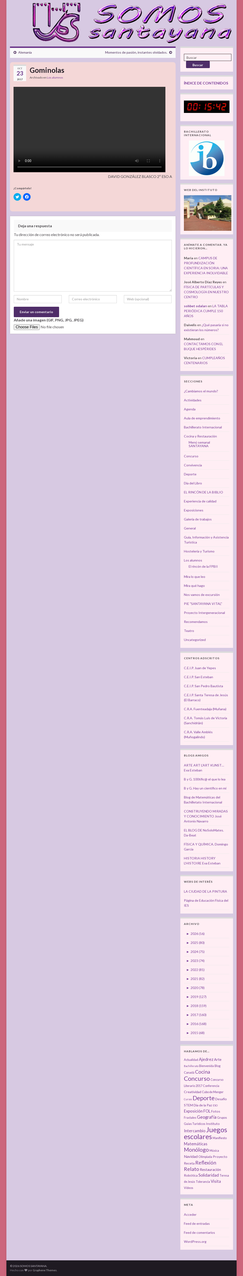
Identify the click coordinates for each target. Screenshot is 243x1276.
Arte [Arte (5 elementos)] (217, 1059)
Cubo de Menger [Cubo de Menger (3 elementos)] (213, 1092)
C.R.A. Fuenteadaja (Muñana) (205, 709)
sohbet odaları (195, 306)
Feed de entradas (197, 1223)
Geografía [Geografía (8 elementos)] (206, 1117)
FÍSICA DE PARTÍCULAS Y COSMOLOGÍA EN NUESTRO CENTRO (206, 292)
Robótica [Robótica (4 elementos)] (191, 1175)
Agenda (190, 409)
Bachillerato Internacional (203, 427)
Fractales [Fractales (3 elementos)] (190, 1117)
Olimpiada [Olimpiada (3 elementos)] (205, 1157)
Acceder (190, 1214)
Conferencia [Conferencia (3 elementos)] (211, 1086)
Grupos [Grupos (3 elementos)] (222, 1117)
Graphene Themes (45, 1270)
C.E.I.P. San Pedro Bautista (203, 686)
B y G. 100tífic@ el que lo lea (204, 779)
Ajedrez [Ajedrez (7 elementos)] (206, 1059)
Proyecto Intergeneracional (204, 613)
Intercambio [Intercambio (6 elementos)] (195, 1130)
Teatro (189, 631)
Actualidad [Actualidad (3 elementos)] (191, 1060)
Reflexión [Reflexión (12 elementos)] (205, 1162)
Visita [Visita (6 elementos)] (216, 1181)
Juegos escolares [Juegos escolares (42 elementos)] (205, 1133)
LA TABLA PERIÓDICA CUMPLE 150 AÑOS (206, 311)
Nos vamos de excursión (202, 595)
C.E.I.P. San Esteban (198, 677)
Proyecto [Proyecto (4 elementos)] (220, 1157)
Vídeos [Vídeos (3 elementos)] (188, 1188)
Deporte (190, 474)
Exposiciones (193, 510)
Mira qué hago (194, 586)
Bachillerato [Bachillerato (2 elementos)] (191, 1065)
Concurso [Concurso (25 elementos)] (197, 1078)
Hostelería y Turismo (199, 551)
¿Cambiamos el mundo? (201, 391)
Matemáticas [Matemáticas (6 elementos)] (195, 1143)
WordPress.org (195, 1241)
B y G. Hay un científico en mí (205, 788)
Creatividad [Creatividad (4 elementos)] (192, 1092)
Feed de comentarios (199, 1232)
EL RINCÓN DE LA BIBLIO (203, 492)
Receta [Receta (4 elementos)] (189, 1163)
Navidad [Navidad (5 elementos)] (191, 1156)
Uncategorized (195, 640)
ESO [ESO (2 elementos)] (215, 1105)
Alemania (25, 52)
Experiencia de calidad (200, 501)
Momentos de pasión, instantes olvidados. (136, 52)
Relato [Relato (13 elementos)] (191, 1169)
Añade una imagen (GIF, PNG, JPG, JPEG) (49, 320)
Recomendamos (196, 622)
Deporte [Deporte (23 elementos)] (204, 1097)
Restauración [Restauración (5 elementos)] (210, 1169)
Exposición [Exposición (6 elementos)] (193, 1111)
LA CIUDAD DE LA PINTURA (205, 891)
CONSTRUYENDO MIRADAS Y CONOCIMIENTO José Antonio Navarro (206, 816)
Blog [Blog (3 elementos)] (217, 1066)
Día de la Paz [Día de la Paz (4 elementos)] (203, 1105)
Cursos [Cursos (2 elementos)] (188, 1099)
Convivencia (193, 465)
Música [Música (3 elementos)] (214, 1150)
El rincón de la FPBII (203, 566)
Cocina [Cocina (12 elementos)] (202, 1072)
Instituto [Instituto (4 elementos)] (213, 1124)
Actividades (192, 400)
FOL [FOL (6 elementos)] (206, 1111)
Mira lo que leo (194, 577)
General (190, 528)
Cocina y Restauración (200, 436)
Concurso (191, 456)
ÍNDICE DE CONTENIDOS (206, 83)
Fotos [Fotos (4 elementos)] (215, 1111)
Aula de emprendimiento (202, 418)
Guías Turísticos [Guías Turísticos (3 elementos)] (194, 1124)
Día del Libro (193, 483)
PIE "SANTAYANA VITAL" (203, 604)
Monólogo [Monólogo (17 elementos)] (196, 1149)
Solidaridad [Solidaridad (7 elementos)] (208, 1175)
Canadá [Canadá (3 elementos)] (189, 1072)
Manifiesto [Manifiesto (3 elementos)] (220, 1138)
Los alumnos (55, 77)
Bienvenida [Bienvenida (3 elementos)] (206, 1066)
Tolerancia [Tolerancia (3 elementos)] (203, 1181)
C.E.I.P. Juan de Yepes (200, 668)
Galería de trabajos (198, 519)
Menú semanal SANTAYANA (199, 444)
